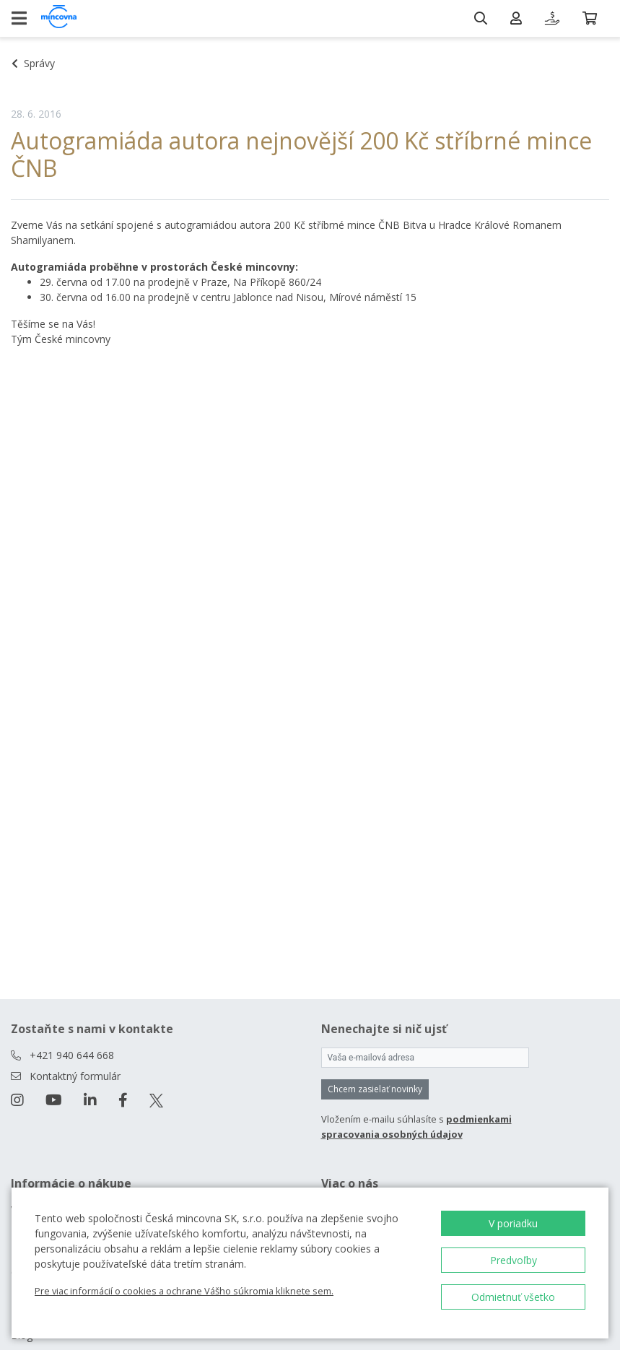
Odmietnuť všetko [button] (513, 1297)
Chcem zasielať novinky (375, 1089)
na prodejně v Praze (180, 282)
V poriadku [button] (513, 1223)
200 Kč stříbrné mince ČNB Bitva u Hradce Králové (392, 225)
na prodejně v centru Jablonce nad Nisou (228, 297)
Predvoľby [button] (513, 1260)
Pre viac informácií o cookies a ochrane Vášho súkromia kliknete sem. (184, 1290)
